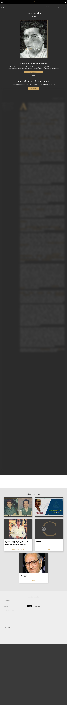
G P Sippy (24, 576)
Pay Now (33, 88)
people (3, 7)
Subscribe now (33, 72)
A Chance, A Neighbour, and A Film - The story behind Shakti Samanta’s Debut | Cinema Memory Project (16, 542)
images (33, 480)
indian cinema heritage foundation (56, 7)
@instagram (7, 600)
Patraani (39, 541)
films (49, 549)
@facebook (37, 606)
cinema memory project (18, 549)
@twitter (6, 606)
